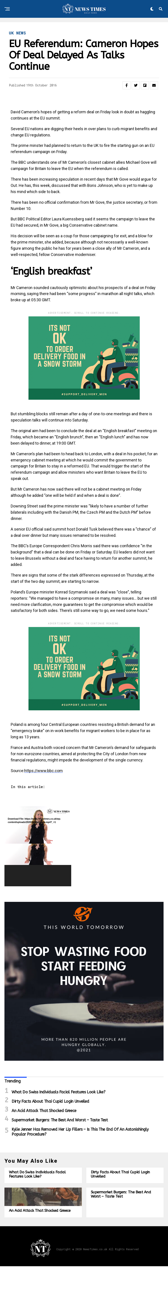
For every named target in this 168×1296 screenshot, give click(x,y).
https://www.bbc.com (43, 770)
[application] (37, 846)
